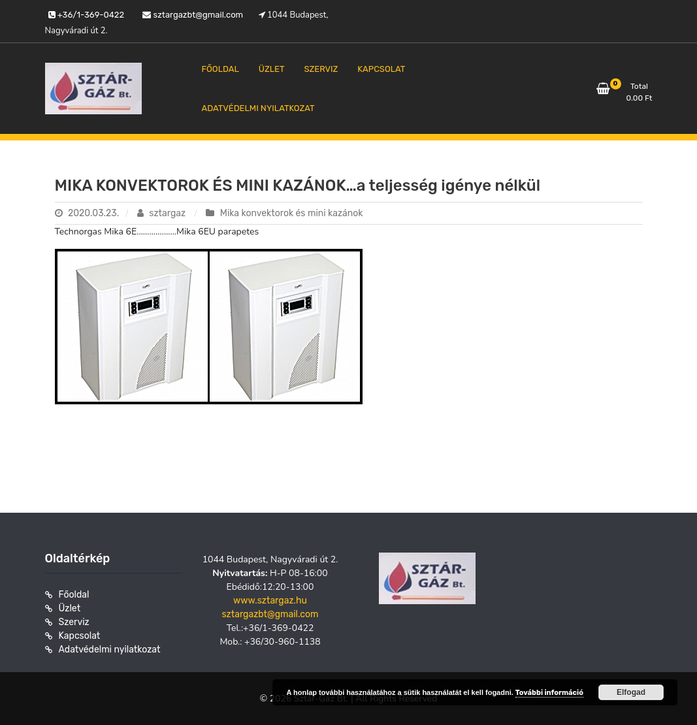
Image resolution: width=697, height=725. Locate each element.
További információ (549, 692)
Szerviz (74, 622)
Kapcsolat (80, 635)
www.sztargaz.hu (270, 600)
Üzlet (70, 608)
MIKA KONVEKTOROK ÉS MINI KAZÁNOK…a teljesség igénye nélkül (298, 185)
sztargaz (162, 213)
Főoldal (74, 594)
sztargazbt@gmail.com (269, 614)
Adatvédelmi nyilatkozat (110, 649)
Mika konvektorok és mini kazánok (291, 213)
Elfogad (631, 692)
